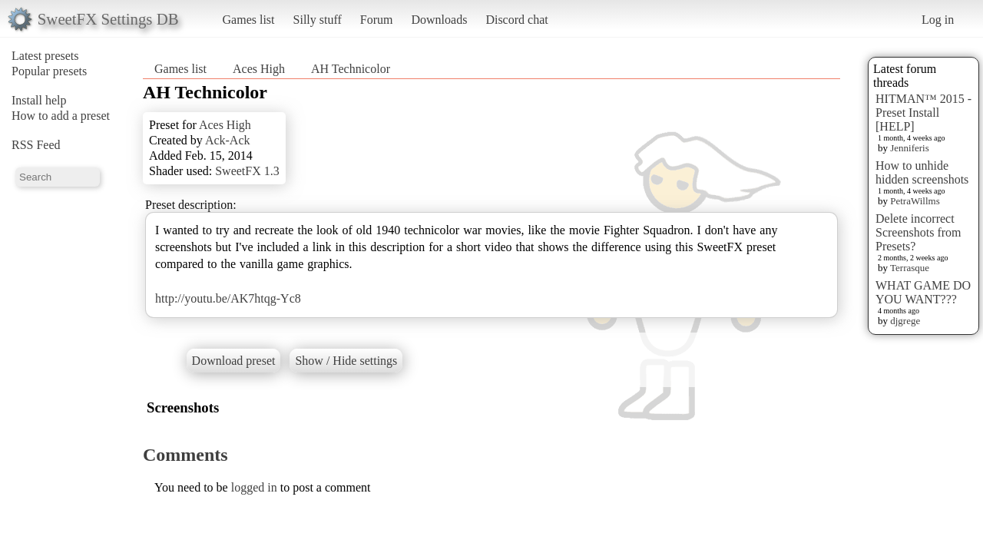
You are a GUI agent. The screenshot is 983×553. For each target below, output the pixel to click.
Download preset (234, 360)
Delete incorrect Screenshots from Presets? (918, 232)
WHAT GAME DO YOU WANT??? (923, 292)
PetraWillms (914, 201)
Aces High (259, 68)
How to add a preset (61, 115)
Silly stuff (317, 19)
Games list (249, 19)
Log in (938, 19)
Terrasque (909, 267)
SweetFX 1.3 (247, 170)
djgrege (905, 320)
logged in (254, 487)
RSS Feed (36, 144)
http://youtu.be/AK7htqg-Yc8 (228, 298)
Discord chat (516, 19)
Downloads (439, 19)
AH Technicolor (350, 68)
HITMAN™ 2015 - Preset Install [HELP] (923, 112)
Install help (39, 100)
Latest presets (45, 55)
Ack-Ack (227, 140)
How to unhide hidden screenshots (921, 172)
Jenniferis (909, 148)
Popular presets (49, 71)
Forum (376, 19)
